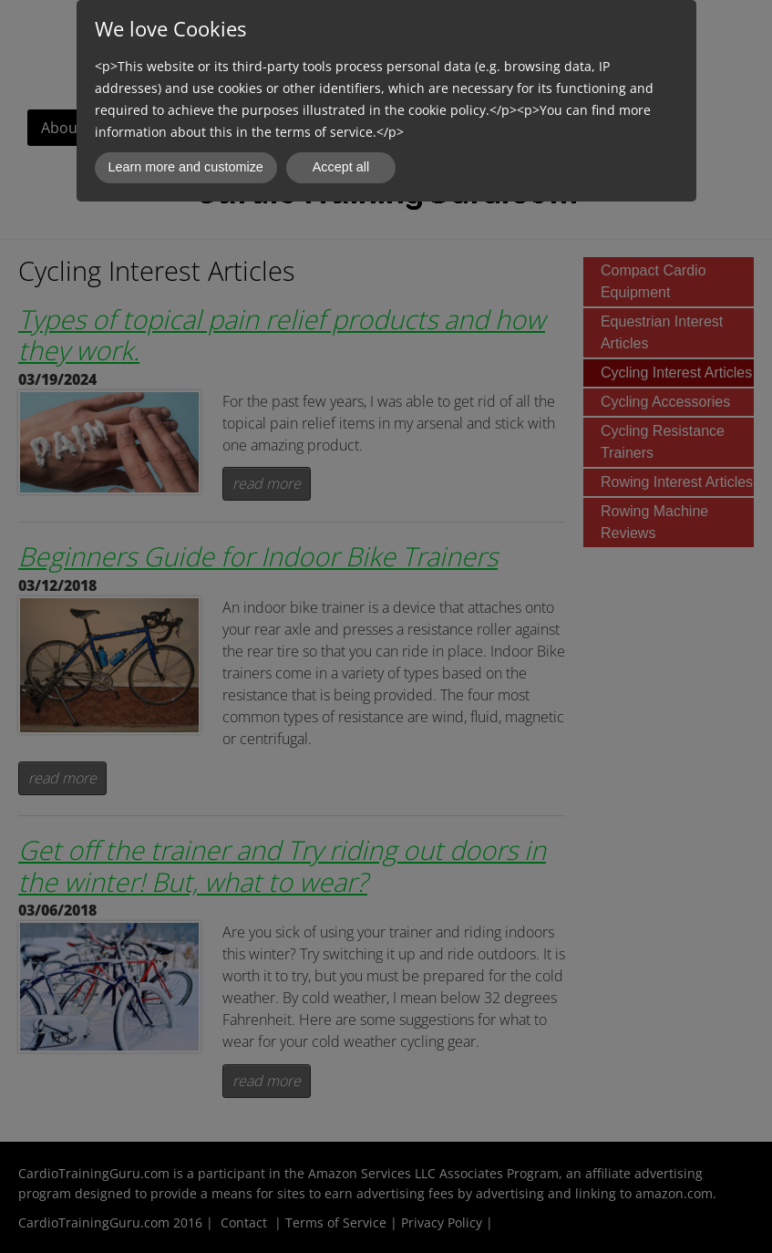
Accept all (341, 167)
